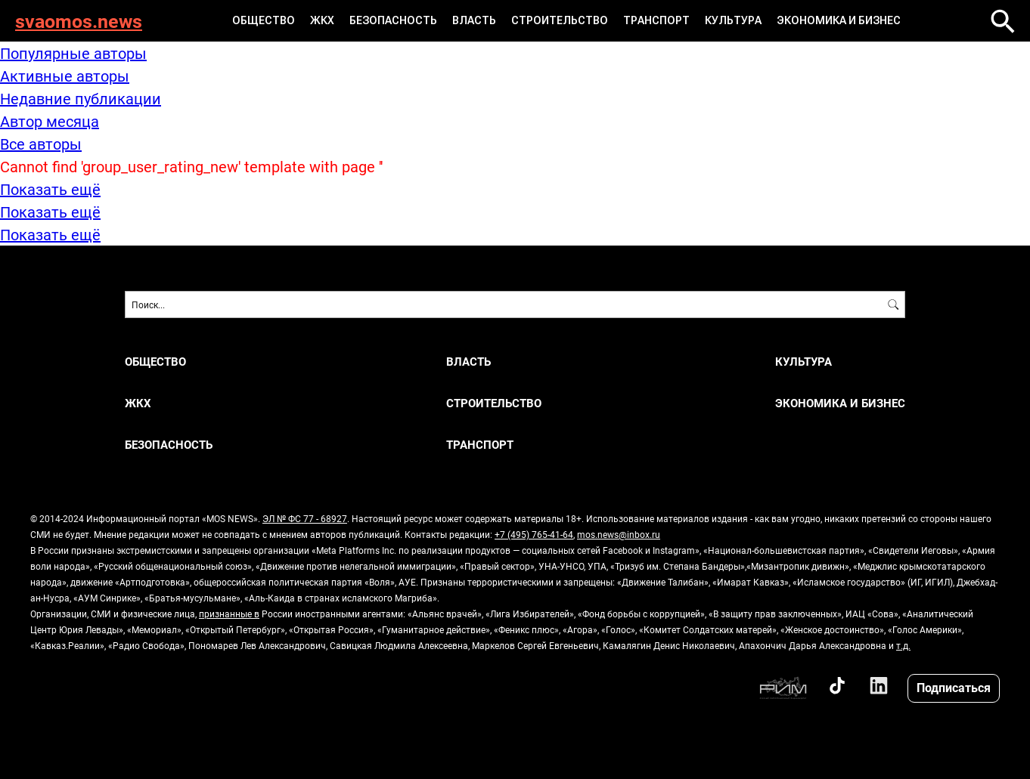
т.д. (903, 645)
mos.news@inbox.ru (618, 534)
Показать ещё (50, 189)
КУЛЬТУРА (733, 20)
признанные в (229, 613)
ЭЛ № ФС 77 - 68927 (304, 518)
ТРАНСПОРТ (656, 20)
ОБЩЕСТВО (263, 20)
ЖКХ (322, 20)
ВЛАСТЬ (474, 20)
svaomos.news (78, 20)
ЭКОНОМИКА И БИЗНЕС (839, 20)
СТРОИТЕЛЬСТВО (559, 20)
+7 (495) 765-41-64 (534, 534)
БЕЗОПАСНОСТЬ (393, 20)
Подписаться (954, 687)
